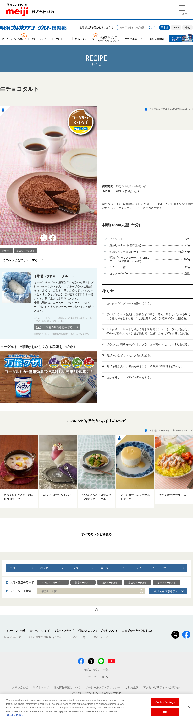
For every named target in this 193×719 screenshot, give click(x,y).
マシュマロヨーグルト (52, 582)
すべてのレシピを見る (96, 534)
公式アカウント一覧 (96, 669)
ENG (176, 27)
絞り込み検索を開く (166, 591)
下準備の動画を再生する (58, 327)
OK (165, 712)
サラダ (74, 567)
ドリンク (136, 567)
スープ (105, 567)
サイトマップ (41, 687)
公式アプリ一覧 (96, 677)
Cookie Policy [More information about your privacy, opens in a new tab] (15, 715)
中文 (187, 27)
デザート (6, 250)
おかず (44, 567)
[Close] (189, 706)
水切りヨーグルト (25, 250)
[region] (96, 706)
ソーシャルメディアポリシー (102, 687)
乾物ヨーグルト (83, 582)
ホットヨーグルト (166, 582)
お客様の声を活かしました (94, 27)
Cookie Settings (111, 693)
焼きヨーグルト (110, 582)
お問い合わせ (20, 687)
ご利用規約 (132, 687)
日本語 (164, 27)
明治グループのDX (85, 693)
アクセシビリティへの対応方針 (162, 687)
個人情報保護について (67, 687)
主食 (12, 567)
